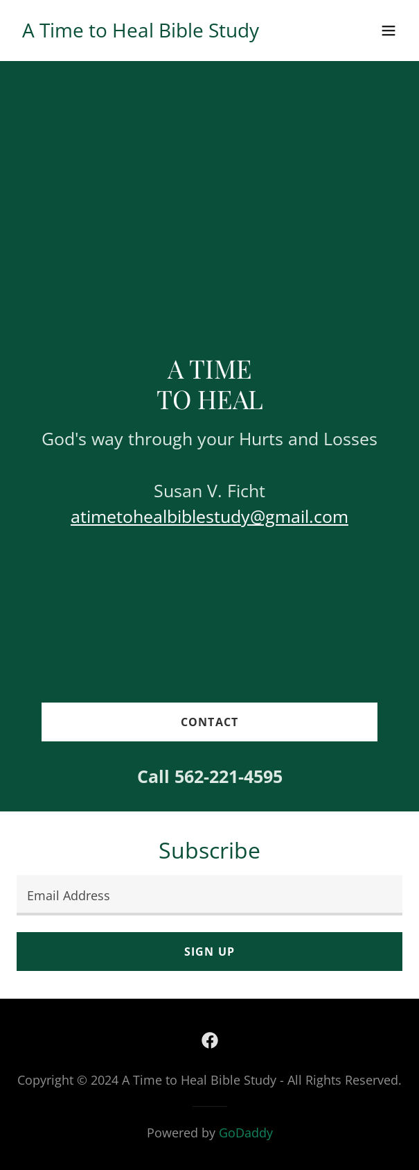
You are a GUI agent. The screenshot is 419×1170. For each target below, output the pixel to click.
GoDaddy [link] (246, 1132)
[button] (388, 30)
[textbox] (209, 895)
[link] (140, 32)
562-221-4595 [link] (229, 776)
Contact (209, 722)
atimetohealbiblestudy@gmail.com (209, 516)
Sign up (209, 951)
